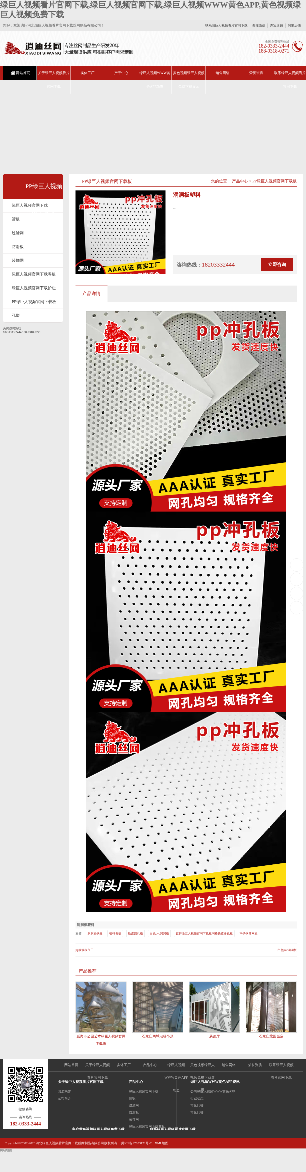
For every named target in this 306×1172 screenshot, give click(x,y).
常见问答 (197, 1105)
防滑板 (18, 247)
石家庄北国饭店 (271, 1036)
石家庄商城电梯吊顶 (158, 1036)
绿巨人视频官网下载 (30, 205)
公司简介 (64, 1098)
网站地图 (6, 1150)
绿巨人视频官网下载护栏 (34, 288)
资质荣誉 (64, 1091)
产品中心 (121, 73)
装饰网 (18, 260)
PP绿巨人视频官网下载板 (34, 302)
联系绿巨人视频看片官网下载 (226, 25)
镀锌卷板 (115, 933)
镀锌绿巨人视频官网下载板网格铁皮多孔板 (204, 933)
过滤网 (18, 233)
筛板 (132, 1098)
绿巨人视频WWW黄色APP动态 (155, 80)
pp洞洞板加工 (85, 950)
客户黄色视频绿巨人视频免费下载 (98, 1129)
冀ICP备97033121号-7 (136, 1143)
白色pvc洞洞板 (159, 933)
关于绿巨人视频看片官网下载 (54, 80)
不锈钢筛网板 (249, 933)
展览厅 (214, 1036)
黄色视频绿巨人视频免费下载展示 (188, 80)
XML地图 (161, 1143)
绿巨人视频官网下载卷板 (34, 274)
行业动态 (197, 1098)
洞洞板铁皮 (95, 933)
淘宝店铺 (276, 25)
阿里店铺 (294, 25)
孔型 (16, 315)
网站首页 (23, 73)
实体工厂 (87, 73)
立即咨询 (277, 264)
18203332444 (297, 564)
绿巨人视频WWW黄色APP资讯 (214, 1082)
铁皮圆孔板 (135, 933)
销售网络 (223, 73)
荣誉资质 (256, 73)
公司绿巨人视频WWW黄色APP (212, 1091)
